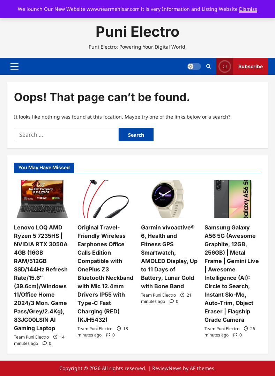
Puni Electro (137, 31)
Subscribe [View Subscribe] (239, 66)
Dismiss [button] (248, 9)
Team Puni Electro (31, 337)
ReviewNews (166, 368)
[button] (14, 66)
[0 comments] (47, 343)
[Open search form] (208, 66)
